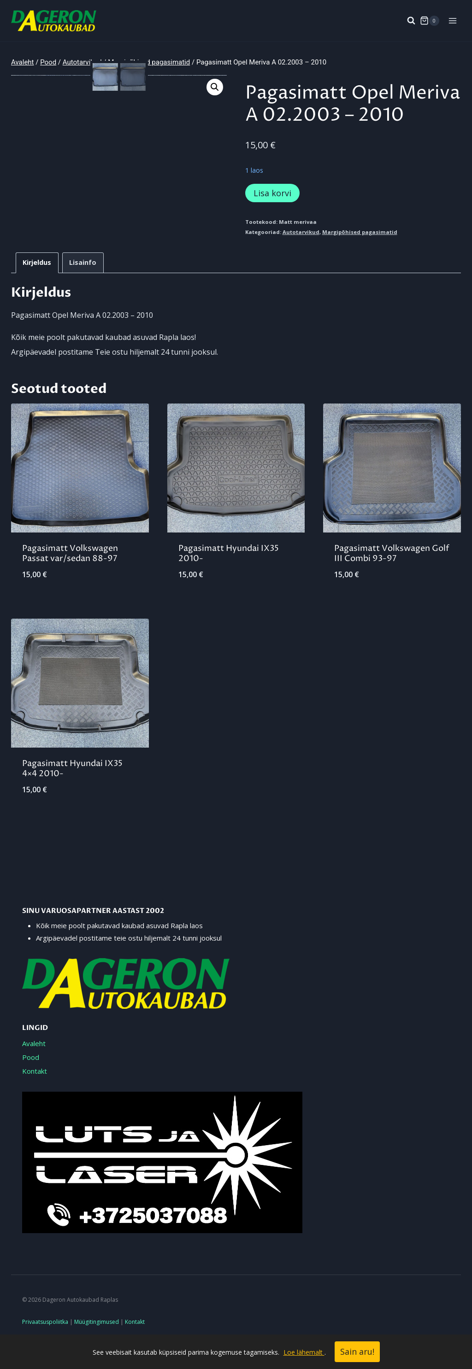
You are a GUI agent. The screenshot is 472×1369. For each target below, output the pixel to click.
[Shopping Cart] (429, 21)
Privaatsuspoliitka (45, 1322)
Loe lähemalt (303, 1352)
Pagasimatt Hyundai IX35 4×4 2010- (72, 788)
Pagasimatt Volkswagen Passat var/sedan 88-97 (70, 572)
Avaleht (34, 1043)
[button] (214, 87)
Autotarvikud (301, 231)
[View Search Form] (406, 21)
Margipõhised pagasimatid (359, 231)
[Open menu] (452, 20)
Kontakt (34, 1071)
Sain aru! (357, 1351)
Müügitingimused (96, 1322)
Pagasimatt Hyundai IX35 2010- (228, 572)
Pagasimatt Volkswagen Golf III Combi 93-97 (391, 572)
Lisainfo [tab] (82, 281)
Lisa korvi (272, 193)
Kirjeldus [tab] (37, 281)
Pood (30, 1057)
